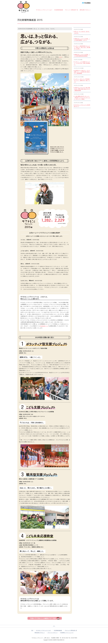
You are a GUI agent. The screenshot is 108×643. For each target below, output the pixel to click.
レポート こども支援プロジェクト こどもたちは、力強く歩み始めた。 (82, 63)
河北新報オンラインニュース (66, 632)
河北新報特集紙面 (58, 10)
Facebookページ (44, 326)
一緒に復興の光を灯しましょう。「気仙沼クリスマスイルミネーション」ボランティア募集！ (82, 98)
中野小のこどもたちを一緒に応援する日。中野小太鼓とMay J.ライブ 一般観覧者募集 (82, 89)
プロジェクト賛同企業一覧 (71, 10)
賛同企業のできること (85, 10)
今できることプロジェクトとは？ (44, 10)
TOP (32, 630)
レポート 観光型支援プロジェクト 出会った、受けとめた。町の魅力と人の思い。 (82, 47)
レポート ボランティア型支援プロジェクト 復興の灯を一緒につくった (82, 80)
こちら (60, 57)
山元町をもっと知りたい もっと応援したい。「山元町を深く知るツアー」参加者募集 (82, 72)
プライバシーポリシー (52, 632)
